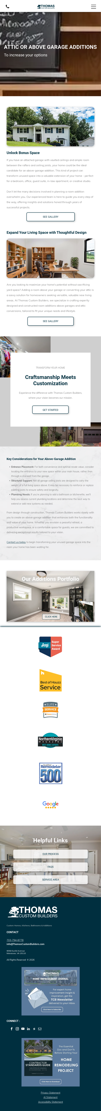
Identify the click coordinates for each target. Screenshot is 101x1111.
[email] (39, 1029)
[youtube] (22, 1029)
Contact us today (16, 542)
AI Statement (50, 1097)
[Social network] (34, 1029)
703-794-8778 (15, 940)
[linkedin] (28, 1029)
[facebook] (11, 1029)
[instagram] (17, 1029)
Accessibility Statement (50, 1101)
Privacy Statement (50, 1092)
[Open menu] (93, 6)
